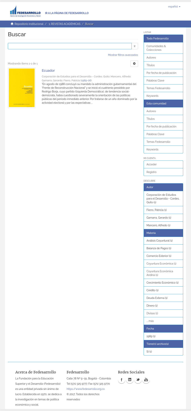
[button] (174, 6)
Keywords (153, 95)
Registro (151, 172)
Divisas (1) (152, 313)
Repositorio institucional (29, 23)
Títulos (151, 65)
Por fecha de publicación (161, 72)
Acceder (152, 164)
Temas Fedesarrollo (158, 88)
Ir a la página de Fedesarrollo (67, 13)
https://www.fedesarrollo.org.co (86, 388)
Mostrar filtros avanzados (123, 54)
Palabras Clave (155, 80)
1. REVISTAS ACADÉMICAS (64, 23)
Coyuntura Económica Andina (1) (160, 273)
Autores (151, 57)
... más (150, 320)
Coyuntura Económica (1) (161, 263)
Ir (134, 46)
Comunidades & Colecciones (156, 48)
